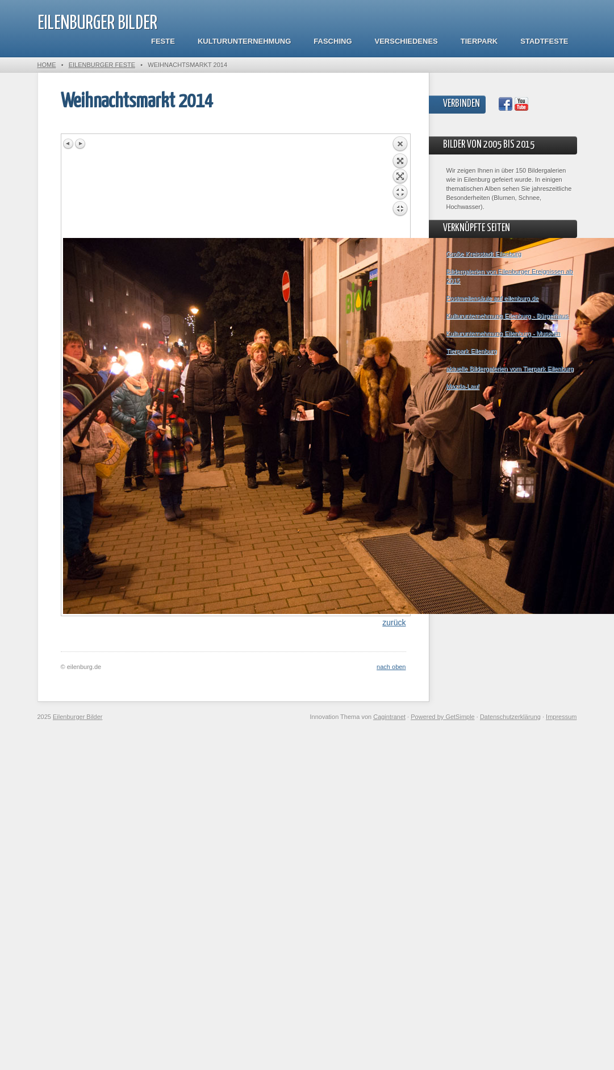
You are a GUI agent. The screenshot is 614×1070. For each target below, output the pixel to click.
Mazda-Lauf (462, 386)
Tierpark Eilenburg (471, 351)
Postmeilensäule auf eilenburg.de (492, 298)
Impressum (561, 716)
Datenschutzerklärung (510, 716)
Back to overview (399, 187)
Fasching (333, 41)
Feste (163, 41)
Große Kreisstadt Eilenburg (484, 253)
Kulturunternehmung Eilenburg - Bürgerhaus (507, 315)
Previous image (68, 143)
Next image (80, 143)
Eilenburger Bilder (97, 23)
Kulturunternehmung (244, 41)
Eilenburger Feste (102, 64)
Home (46, 64)
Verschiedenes (406, 41)
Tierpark (479, 41)
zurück (394, 622)
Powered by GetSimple (443, 716)
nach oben (391, 666)
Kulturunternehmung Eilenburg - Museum (503, 333)
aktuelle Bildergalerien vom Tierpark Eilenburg (510, 368)
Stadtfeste (544, 41)
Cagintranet (389, 716)
